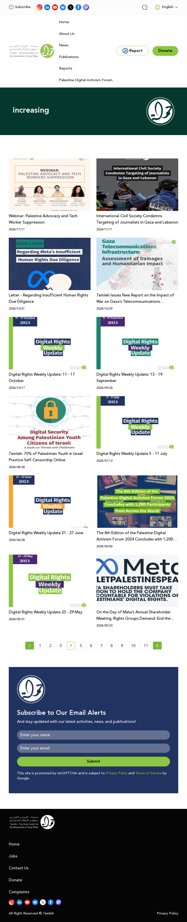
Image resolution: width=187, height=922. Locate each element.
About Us (67, 34)
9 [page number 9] (122, 645)
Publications (69, 57)
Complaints (19, 892)
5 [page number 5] (81, 645)
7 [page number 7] (101, 645)
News (63, 45)
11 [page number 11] (146, 645)
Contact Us (18, 868)
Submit (93, 761)
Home (64, 22)
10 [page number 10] (133, 645)
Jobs (13, 856)
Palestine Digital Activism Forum (85, 80)
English (164, 7)
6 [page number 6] (91, 645)
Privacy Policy (116, 773)
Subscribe (20, 7)
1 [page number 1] (40, 645)
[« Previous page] (29, 645)
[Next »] (157, 645)
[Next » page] (157, 645)
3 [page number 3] (60, 645)
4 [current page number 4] (72, 646)
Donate (15, 880)
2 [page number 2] (50, 645)
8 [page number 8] (112, 645)
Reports (65, 68)
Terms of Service (148, 773)
